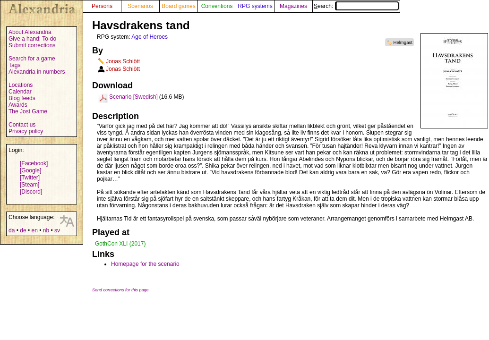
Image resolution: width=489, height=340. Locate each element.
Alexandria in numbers (37, 71)
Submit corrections (32, 45)
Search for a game (32, 58)
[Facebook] (34, 163)
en (34, 230)
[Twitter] (30, 177)
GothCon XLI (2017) (120, 243)
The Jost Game (28, 111)
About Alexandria (30, 32)
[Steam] (29, 184)
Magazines (293, 6)
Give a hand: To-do (32, 38)
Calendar (20, 91)
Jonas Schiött (123, 61)
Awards (18, 105)
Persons (102, 6)
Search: (356, 6)
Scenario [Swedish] (133, 97)
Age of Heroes (149, 37)
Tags (14, 65)
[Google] (30, 170)
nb (46, 230)
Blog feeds (22, 98)
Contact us (22, 124)
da (12, 230)
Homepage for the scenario (145, 264)
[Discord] (31, 191)
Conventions (217, 6)
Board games (178, 6)
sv (57, 230)
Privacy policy (26, 131)
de (23, 230)
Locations (21, 85)
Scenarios (140, 6)
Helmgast (402, 42)
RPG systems (255, 6)
